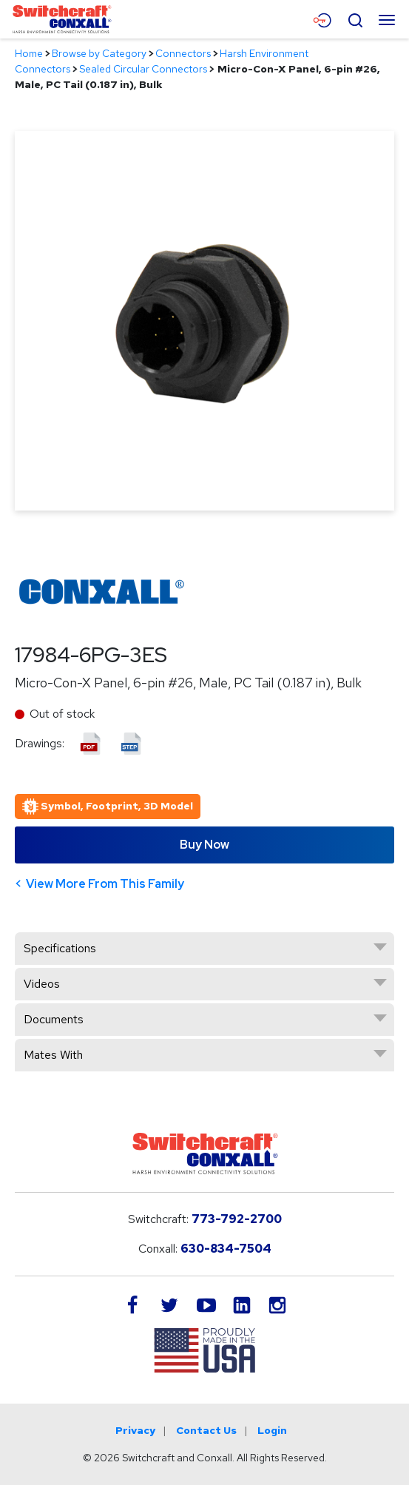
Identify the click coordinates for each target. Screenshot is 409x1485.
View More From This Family (105, 884)
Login (272, 1430)
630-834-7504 (225, 1248)
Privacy (135, 1430)
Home (29, 53)
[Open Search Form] (355, 18)
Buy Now (204, 844)
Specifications (60, 948)
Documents (54, 1019)
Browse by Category (99, 53)
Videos (42, 983)
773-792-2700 (237, 1219)
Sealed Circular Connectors (143, 68)
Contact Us (206, 1430)
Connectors (183, 53)
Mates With (53, 1055)
